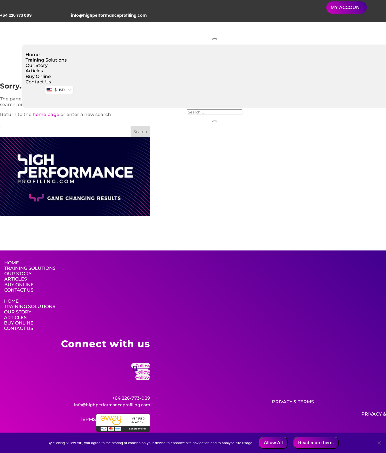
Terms (306, 401)
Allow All (273, 442)
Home (33, 54)
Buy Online (38, 76)
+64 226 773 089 (16, 15)
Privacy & (284, 401)
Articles (34, 70)
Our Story (37, 65)
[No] (379, 443)
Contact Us (38, 82)
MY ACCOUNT (346, 7)
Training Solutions (46, 60)
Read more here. (316, 442)
